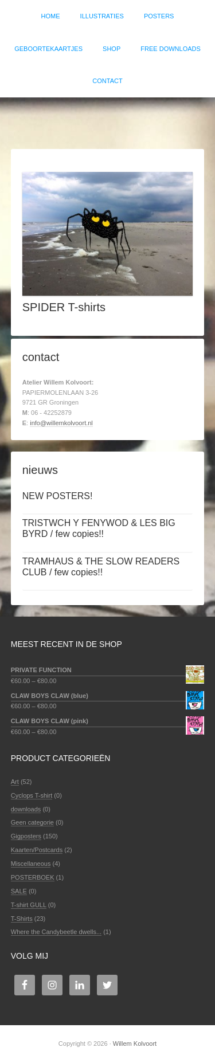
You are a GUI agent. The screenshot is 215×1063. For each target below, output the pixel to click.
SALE (19, 891)
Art (15, 781)
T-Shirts (22, 918)
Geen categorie (32, 822)
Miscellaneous (31, 863)
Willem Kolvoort (107, 117)
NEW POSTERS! (57, 496)
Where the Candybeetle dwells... (56, 931)
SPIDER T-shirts (63, 307)
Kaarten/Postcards (37, 849)
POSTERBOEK (32, 877)
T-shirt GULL (28, 904)
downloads (26, 809)
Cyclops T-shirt (32, 795)
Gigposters (26, 836)
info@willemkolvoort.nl (61, 422)
